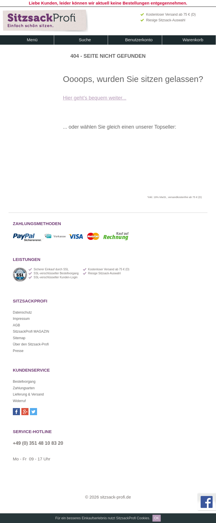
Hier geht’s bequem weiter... (95, 98)
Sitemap (19, 338)
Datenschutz (22, 312)
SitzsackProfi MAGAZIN (31, 331)
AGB (16, 325)
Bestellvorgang (24, 382)
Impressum (21, 319)
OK (156, 518)
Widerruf (19, 401)
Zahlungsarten (24, 388)
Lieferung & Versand (28, 394)
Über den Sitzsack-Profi (31, 344)
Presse (18, 351)
